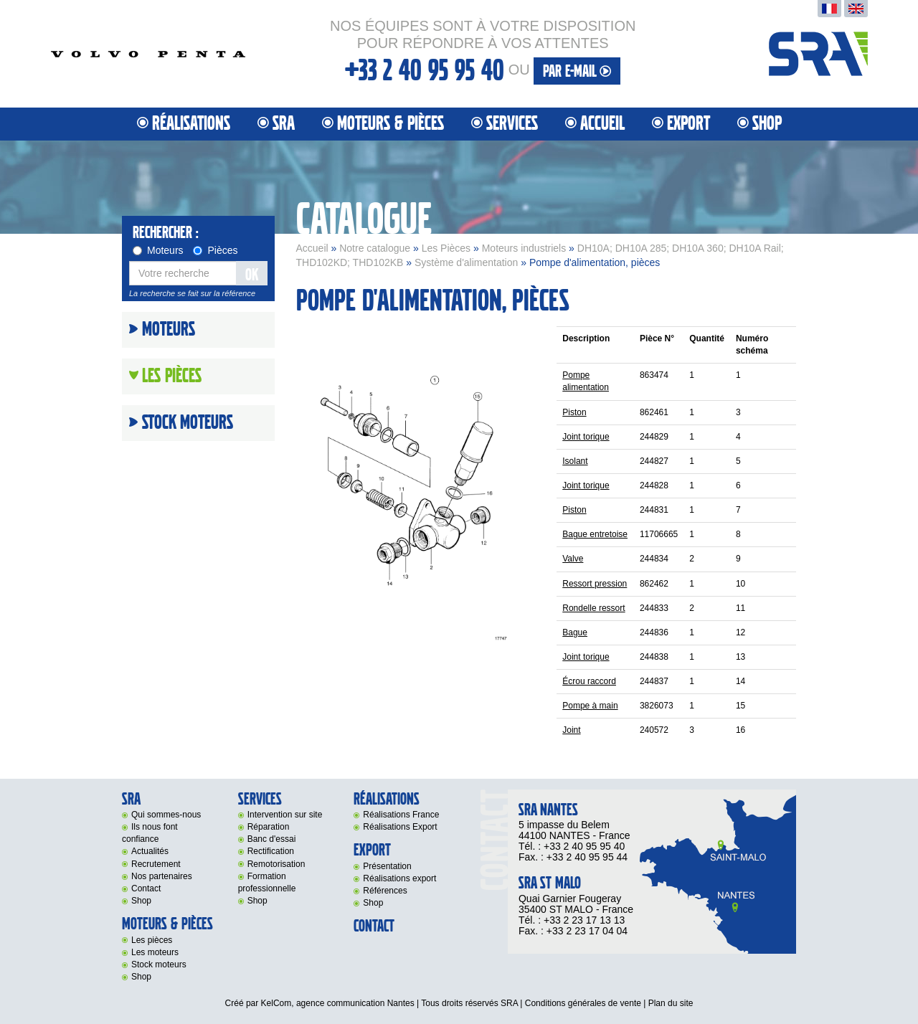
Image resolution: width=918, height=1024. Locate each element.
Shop (767, 124)
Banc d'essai (271, 839)
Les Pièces (446, 248)
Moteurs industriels (524, 248)
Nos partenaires (161, 876)
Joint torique (585, 437)
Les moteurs (155, 952)
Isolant (574, 461)
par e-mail (577, 71)
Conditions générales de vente (583, 1003)
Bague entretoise (595, 534)
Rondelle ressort (593, 608)
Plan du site (671, 1003)
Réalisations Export (400, 827)
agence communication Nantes (355, 1003)
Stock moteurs (187, 423)
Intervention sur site (285, 815)
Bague (574, 632)
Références (385, 891)
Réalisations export (399, 878)
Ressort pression (594, 584)
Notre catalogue (374, 248)
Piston (574, 412)
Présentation (387, 866)
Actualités (150, 851)
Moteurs (158, 250)
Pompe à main (589, 706)
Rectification (270, 851)
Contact (146, 888)
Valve (572, 559)
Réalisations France (401, 815)
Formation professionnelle (267, 882)
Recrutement (156, 864)
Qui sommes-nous (166, 815)
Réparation (268, 827)
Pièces (215, 250)
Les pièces (151, 940)
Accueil (602, 124)
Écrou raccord (589, 681)
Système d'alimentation (466, 262)
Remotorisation (276, 864)
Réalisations (191, 124)
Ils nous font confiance (150, 833)
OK (251, 275)
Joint (571, 730)
